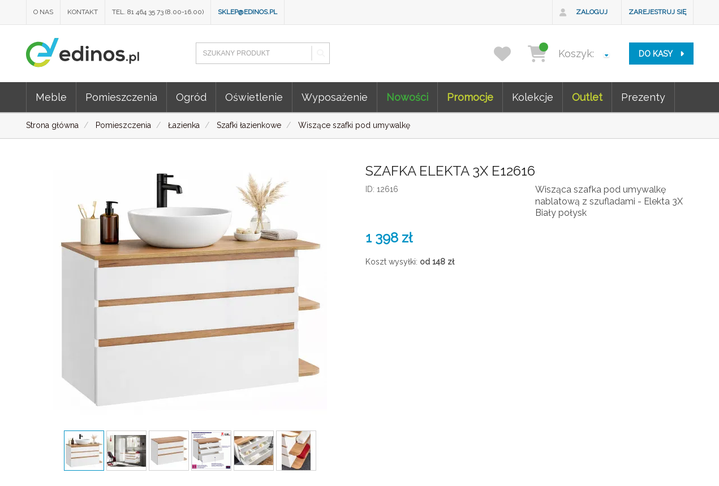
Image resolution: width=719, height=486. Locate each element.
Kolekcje (532, 97)
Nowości (407, 97)
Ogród (191, 97)
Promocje (470, 97)
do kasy (661, 53)
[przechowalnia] (509, 53)
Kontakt (82, 12)
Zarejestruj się (657, 12)
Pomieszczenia (121, 97)
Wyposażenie (335, 97)
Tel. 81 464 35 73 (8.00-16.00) (158, 12)
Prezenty (643, 97)
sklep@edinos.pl (247, 12)
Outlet (587, 97)
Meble (51, 97)
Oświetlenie (254, 97)
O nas (43, 12)
